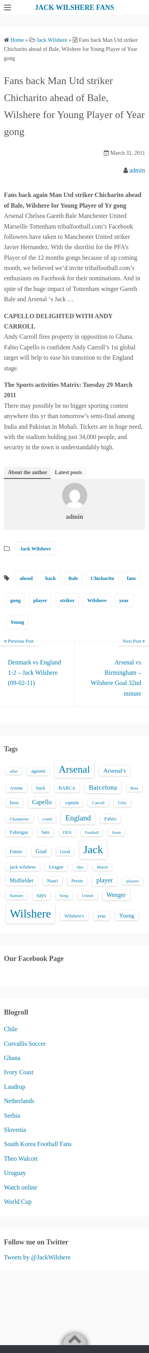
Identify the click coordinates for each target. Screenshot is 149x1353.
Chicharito (102, 578)
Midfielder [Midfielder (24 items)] (21, 880)
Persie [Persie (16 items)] (77, 881)
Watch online (20, 1187)
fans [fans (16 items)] (45, 832)
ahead (26, 578)
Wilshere (97, 600)
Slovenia (15, 1129)
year (124, 600)
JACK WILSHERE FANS (74, 7)
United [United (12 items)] (87, 895)
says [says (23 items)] (41, 895)
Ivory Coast (18, 1072)
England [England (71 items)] (78, 818)
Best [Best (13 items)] (134, 788)
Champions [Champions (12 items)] (19, 819)
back (50, 578)
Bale (73, 578)
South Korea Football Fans (38, 1144)
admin (137, 170)
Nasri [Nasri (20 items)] (52, 881)
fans (131, 578)
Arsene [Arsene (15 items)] (16, 788)
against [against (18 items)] (38, 771)
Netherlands (19, 1101)
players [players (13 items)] (132, 880)
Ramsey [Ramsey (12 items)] (16, 895)
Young (17, 622)
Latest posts (68, 472)
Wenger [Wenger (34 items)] (116, 894)
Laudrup (14, 1086)
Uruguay (15, 1172)
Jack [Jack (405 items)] (93, 849)
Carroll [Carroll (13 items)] (98, 802)
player (40, 600)
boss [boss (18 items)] (14, 802)
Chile (11, 1029)
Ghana (12, 1058)
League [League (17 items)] (56, 867)
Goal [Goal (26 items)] (41, 851)
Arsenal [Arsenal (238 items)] (74, 769)
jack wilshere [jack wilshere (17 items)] (23, 867)
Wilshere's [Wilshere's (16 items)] (74, 916)
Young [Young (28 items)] (126, 915)
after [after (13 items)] (14, 771)
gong (15, 600)
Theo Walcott (21, 1158)
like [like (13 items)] (80, 867)
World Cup (17, 1201)
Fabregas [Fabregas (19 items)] (19, 832)
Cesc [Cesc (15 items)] (122, 802)
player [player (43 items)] (104, 880)
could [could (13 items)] (47, 818)
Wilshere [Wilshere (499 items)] (30, 913)
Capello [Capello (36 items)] (42, 802)
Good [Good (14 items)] (65, 851)
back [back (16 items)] (40, 788)
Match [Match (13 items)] (102, 867)
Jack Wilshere (35, 549)
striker (67, 600)
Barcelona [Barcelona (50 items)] (103, 787)
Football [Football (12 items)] (92, 832)
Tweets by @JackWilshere (37, 1257)
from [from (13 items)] (116, 832)
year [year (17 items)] (101, 916)
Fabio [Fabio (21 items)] (110, 819)
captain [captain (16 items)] (72, 802)
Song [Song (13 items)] (63, 895)
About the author (27, 472)
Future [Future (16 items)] (16, 851)
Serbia (12, 1115)
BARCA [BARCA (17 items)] (67, 788)
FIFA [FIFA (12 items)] (67, 832)
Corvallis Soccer (25, 1043)
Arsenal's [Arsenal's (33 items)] (114, 770)
